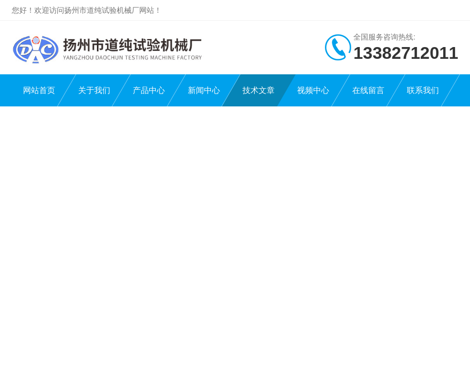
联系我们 (423, 90)
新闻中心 (204, 90)
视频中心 (313, 90)
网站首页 (39, 90)
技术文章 (258, 90)
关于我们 (94, 90)
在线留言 (368, 90)
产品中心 (149, 90)
